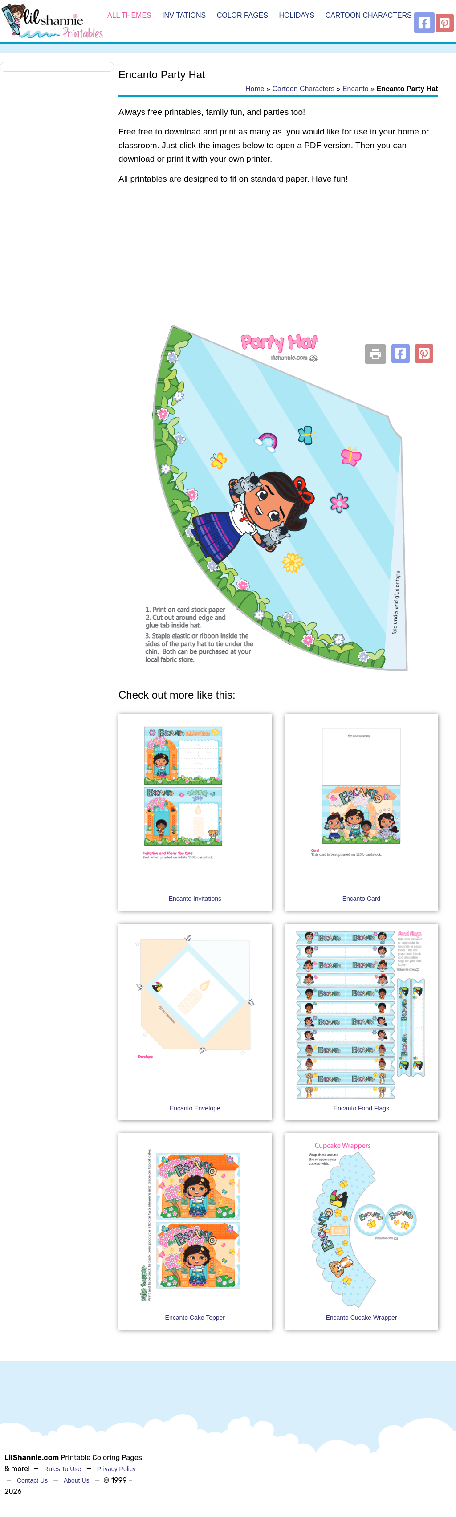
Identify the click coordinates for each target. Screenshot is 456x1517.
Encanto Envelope (195, 1108)
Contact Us (32, 1480)
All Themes (129, 15)
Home (255, 89)
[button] (400, 353)
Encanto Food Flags (361, 1108)
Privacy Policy (116, 1468)
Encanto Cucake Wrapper (361, 1317)
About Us (77, 1480)
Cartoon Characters (369, 15)
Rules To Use (62, 1468)
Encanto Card (361, 898)
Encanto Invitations (195, 898)
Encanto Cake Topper (195, 1317)
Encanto (355, 89)
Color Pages (242, 15)
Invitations (184, 15)
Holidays (296, 15)
